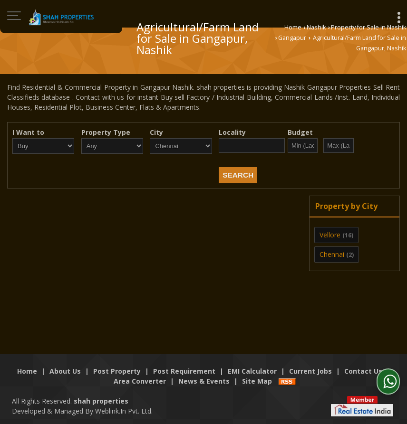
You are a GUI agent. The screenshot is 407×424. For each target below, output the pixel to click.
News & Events (204, 381)
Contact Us (363, 371)
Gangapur (292, 38)
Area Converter (140, 381)
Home (292, 27)
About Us (65, 371)
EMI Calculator (252, 371)
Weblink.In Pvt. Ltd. (124, 410)
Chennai (332, 254)
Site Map (257, 381)
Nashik (316, 27)
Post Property (117, 371)
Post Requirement (184, 371)
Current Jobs (310, 371)
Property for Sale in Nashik (368, 27)
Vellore (330, 234)
